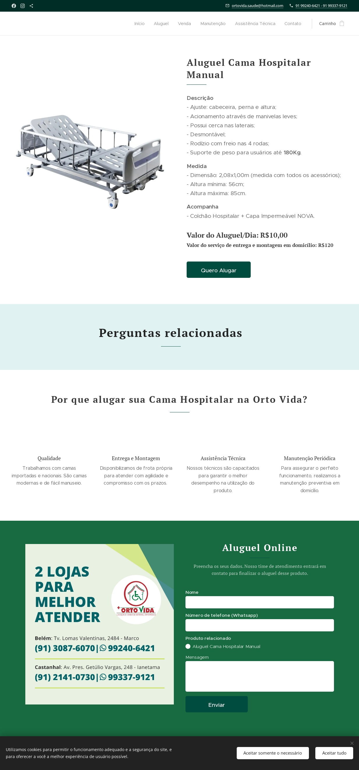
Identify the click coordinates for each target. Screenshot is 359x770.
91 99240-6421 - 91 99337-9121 (321, 5)
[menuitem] (139, 23)
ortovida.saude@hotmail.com (257, 5)
